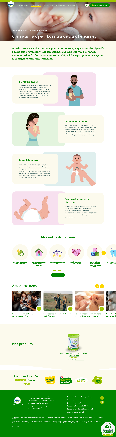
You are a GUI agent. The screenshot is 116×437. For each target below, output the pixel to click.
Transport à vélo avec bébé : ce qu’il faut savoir (57, 315)
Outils (19, 30)
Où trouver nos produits (99, 5)
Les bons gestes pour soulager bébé (20, 263)
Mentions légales (27, 429)
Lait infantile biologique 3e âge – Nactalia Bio (73, 355)
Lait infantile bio (48, 5)
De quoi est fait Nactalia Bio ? (77, 406)
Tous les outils (58, 275)
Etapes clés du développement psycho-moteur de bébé (95, 264)
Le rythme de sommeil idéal (57, 263)
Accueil (15, 30)
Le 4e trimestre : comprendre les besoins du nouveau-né (88, 315)
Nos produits (71, 5)
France (112, 1)
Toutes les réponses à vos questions (79, 397)
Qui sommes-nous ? (74, 403)
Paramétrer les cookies (37, 429)
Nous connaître (60, 5)
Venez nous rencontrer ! (75, 412)
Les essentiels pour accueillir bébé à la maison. (38, 263)
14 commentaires (79, 360)
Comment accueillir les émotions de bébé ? (22, 315)
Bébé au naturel (36, 5)
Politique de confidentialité (17, 429)
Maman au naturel (22, 5)
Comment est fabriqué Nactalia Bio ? (80, 409)
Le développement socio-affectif (76, 263)
